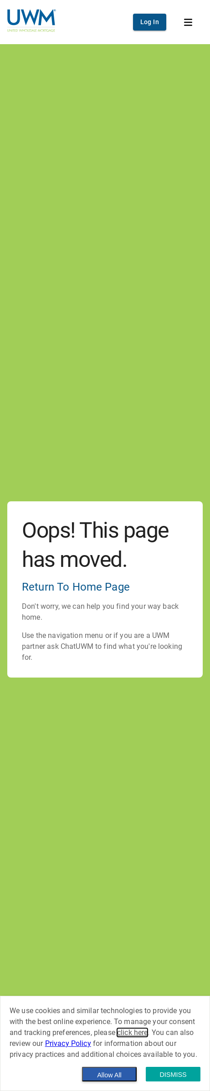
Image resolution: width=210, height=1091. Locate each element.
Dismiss (172, 1074)
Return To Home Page (76, 587)
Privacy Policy (68, 1043)
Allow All (109, 1075)
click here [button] (132, 1032)
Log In (149, 21)
